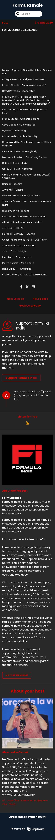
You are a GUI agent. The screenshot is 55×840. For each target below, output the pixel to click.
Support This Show (16, 675)
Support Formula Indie (21, 378)
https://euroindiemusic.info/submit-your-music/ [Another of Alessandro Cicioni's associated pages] (25, 802)
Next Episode (15, 299)
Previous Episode (30, 305)
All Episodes (40, 299)
